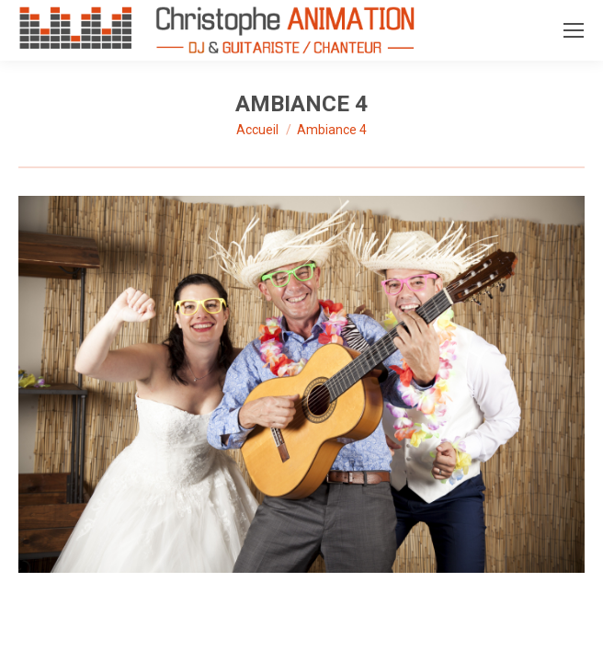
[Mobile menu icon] (574, 30)
